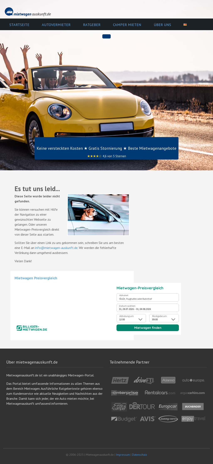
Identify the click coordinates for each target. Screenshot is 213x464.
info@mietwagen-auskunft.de (56, 248)
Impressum (123, 455)
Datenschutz (139, 455)
